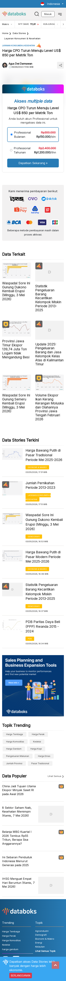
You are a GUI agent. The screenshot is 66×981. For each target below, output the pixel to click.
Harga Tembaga (14, 734)
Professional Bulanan (22, 134)
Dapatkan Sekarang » (33, 163)
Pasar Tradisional (40, 763)
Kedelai (37, 741)
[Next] (63, 24)
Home (5, 33)
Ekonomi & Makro (37, 467)
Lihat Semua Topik (45, 951)
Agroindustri (42, 931)
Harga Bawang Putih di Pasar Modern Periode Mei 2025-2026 (43, 556)
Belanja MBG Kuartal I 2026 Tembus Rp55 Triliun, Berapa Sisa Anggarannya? (17, 837)
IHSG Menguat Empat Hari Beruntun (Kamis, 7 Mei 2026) (18, 882)
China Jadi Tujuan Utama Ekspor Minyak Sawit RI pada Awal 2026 (19, 790)
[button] (52, 4)
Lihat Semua (54, 776)
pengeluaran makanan (17, 756)
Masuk (48, 14)
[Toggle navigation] (60, 14)
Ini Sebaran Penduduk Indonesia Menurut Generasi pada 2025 (17, 861)
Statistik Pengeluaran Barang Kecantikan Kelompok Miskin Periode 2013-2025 (42, 592)
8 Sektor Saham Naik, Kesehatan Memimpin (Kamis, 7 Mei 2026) (17, 811)
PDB (30, 638)
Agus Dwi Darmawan (20, 63)
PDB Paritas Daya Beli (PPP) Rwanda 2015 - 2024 (43, 626)
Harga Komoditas (15, 741)
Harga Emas (44, 756)
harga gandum (13, 748)
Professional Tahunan (22, 150)
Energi (38, 942)
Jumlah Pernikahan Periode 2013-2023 (40, 485)
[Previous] (57, 24)
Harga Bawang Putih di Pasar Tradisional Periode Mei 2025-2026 (44, 455)
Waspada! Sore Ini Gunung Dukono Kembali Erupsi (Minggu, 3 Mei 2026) (44, 522)
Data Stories (19, 33)
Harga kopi (36, 748)
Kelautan (40, 946)
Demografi (34, 536)
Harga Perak (38, 734)
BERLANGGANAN (20, 975)
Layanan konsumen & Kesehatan (22, 38)
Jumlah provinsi (14, 763)
